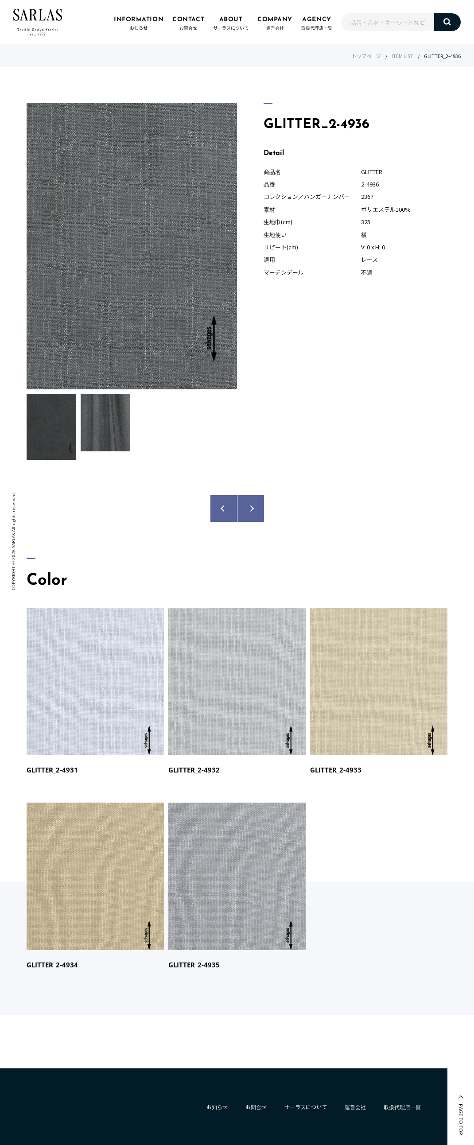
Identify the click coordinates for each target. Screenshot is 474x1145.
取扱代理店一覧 (402, 1106)
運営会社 (355, 1106)
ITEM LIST (402, 55)
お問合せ (256, 1106)
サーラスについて (305, 1106)
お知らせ (217, 1106)
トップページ (366, 55)
